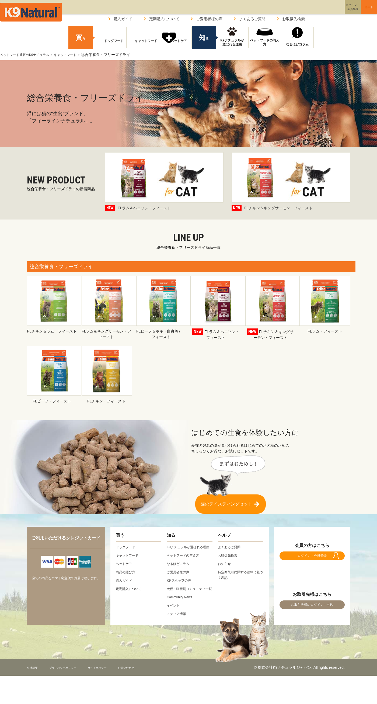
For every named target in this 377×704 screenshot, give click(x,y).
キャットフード (75, 54)
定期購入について (164, 19)
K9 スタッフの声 (181, 586)
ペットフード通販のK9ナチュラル (28, 54)
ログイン (326, 12)
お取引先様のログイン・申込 (312, 613)
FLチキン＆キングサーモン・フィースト (291, 182)
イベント (174, 616)
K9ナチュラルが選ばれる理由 (232, 42)
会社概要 (34, 679)
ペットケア (175, 44)
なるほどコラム (297, 44)
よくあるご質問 (252, 19)
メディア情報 (178, 625)
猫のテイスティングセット (226, 501)
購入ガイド (123, 19)
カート (357, 11)
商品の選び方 (127, 572)
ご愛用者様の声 (209, 19)
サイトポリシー (116, 679)
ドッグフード (110, 44)
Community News (181, 608)
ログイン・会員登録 (312, 558)
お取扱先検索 (293, 19)
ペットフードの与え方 (264, 42)
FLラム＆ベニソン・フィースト (164, 182)
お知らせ (225, 563)
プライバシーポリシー (72, 679)
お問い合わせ (152, 679)
